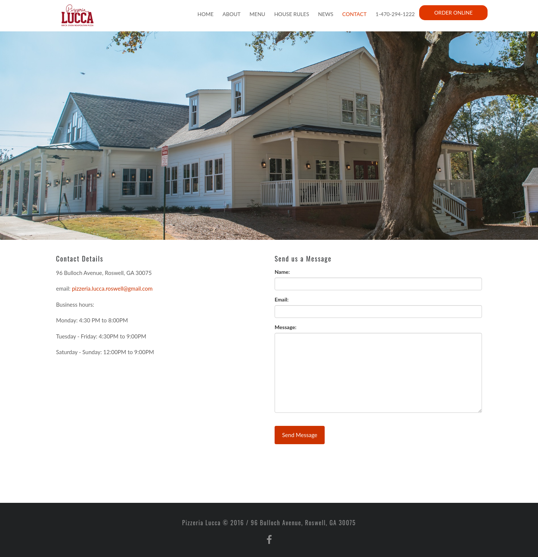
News (325, 14)
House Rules (291, 14)
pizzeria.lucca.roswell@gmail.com (112, 288)
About (232, 14)
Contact (354, 14)
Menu (257, 14)
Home (206, 14)
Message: (285, 327)
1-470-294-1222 (395, 14)
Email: (281, 299)
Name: (282, 272)
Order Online (453, 12)
